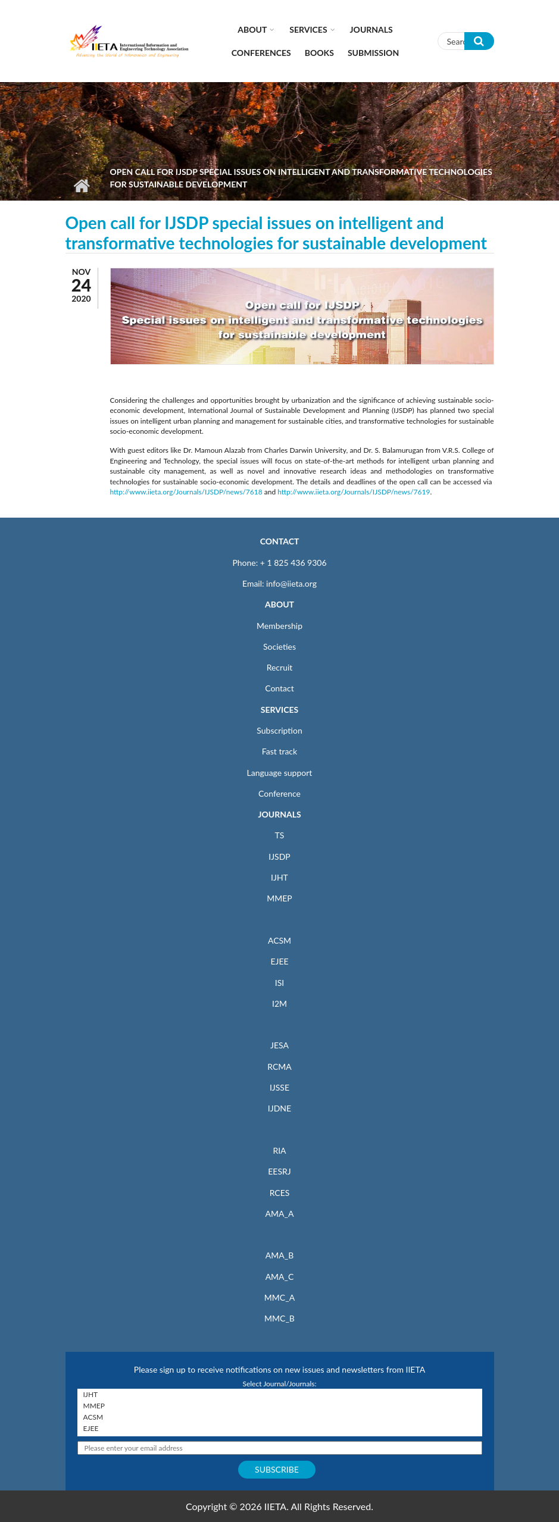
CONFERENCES (261, 53)
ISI (279, 983)
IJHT (279, 877)
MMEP (279, 898)
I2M (279, 1003)
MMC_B (279, 1318)
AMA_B (279, 1255)
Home (81, 186)
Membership (279, 626)
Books (319, 53)
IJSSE (279, 1087)
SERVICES (279, 709)
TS (280, 835)
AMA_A (280, 1213)
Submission (373, 53)
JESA (279, 1045)
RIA (279, 1150)
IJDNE (279, 1108)
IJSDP (279, 856)
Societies (279, 646)
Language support (280, 773)
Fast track (279, 751)
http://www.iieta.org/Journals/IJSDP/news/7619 (353, 491)
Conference (279, 793)
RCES (280, 1193)
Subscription (279, 730)
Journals (371, 29)
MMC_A (279, 1297)
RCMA (279, 1066)
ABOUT (279, 604)
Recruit (280, 667)
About (252, 29)
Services (308, 29)
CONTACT (279, 541)
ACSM (279, 940)
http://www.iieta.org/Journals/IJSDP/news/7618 (186, 491)
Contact (279, 688)
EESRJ (279, 1171)
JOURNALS (279, 814)
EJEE (279, 961)
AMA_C (280, 1277)
